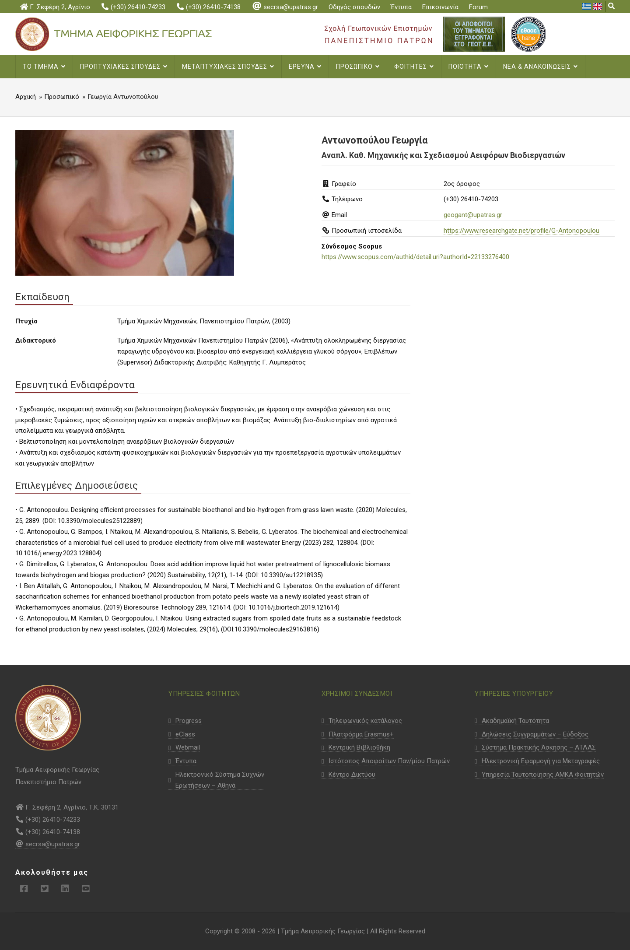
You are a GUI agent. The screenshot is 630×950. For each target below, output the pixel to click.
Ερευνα (305, 66)
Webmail (187, 747)
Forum (478, 7)
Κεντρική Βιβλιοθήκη (359, 747)
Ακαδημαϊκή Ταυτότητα (515, 721)
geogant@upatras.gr (473, 215)
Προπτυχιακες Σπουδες (124, 66)
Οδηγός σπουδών (354, 7)
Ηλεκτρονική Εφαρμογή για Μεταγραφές (541, 761)
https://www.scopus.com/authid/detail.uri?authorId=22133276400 (415, 257)
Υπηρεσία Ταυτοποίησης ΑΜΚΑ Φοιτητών (543, 774)
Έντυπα (401, 7)
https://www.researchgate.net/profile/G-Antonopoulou (521, 231)
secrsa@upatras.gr (284, 7)
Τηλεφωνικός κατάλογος (365, 721)
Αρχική (25, 97)
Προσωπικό (61, 97)
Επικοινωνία (440, 7)
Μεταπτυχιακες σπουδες (228, 66)
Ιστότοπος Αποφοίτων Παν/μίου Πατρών (389, 761)
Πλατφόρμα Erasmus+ (361, 734)
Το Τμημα (44, 66)
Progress (188, 721)
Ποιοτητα (468, 66)
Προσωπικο (358, 66)
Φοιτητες (414, 66)
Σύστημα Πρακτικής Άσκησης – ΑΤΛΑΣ (539, 747)
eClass (185, 734)
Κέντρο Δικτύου (352, 774)
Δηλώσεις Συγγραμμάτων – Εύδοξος (535, 734)
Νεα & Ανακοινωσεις (540, 66)
